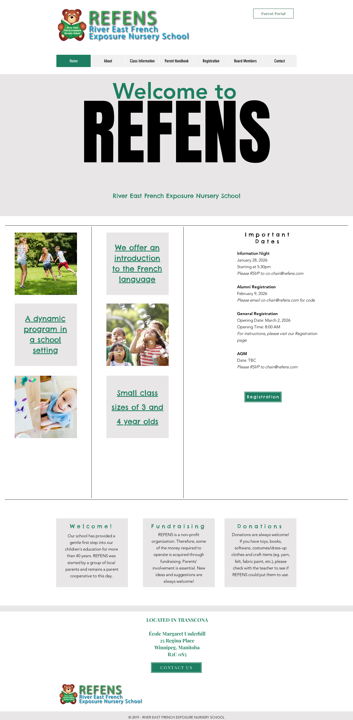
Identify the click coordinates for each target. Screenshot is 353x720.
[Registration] (263, 396)
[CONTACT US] (176, 667)
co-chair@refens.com (284, 273)
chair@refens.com (281, 366)
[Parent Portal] (273, 13)
